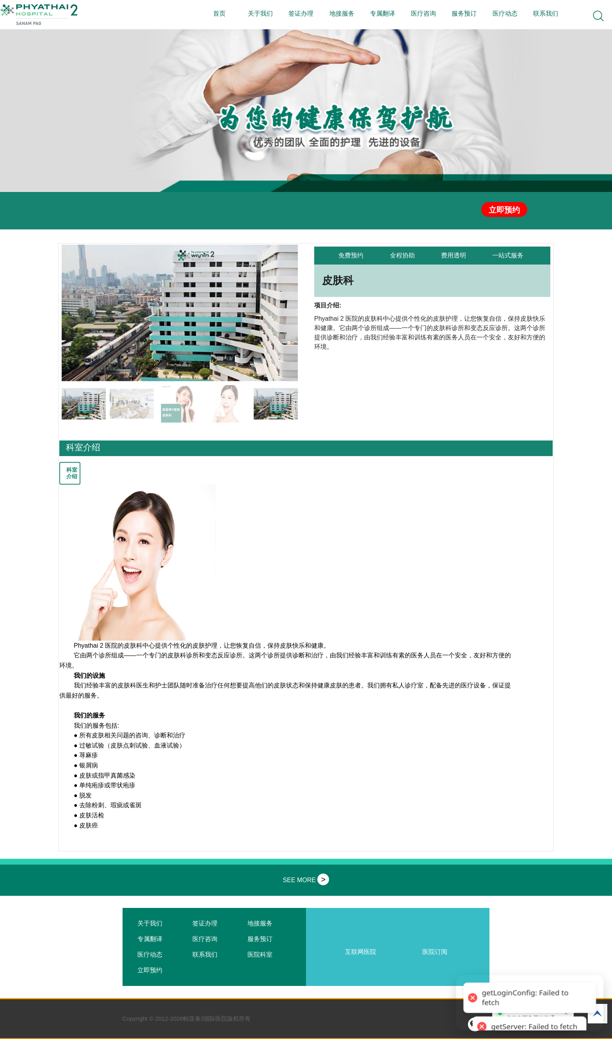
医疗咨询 (423, 13)
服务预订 (464, 13)
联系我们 (545, 13)
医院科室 (259, 954)
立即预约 (504, 210)
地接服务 (341, 13)
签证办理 (300, 13)
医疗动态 (505, 13)
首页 (219, 13)
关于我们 (260, 13)
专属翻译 (382, 13)
